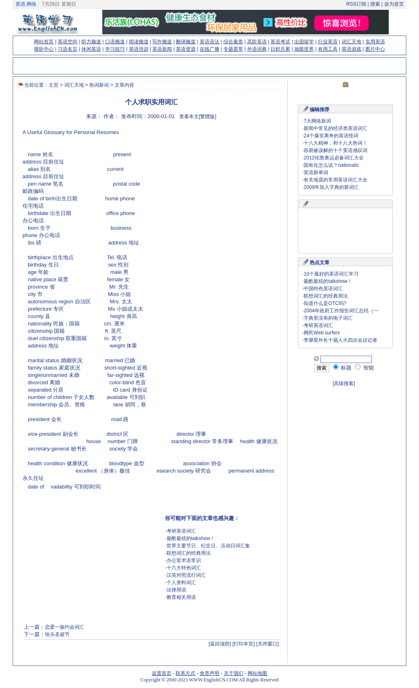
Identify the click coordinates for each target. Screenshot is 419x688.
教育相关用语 (181, 597)
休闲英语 (91, 49)
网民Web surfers (322, 333)
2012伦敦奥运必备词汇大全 (334, 158)
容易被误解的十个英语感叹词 (335, 150)
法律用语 (176, 590)
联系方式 (185, 673)
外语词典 (257, 49)
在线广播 (209, 49)
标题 (342, 368)
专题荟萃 (233, 49)
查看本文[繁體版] (197, 116)
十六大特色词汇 (184, 568)
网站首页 (44, 42)
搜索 (375, 4)
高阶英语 (257, 42)
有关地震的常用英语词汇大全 (335, 180)
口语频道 (115, 42)
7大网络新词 (317, 121)
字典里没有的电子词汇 (328, 318)
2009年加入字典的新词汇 (331, 187)
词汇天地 (351, 42)
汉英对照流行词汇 (186, 575)
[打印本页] (243, 644)
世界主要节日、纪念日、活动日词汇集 (208, 546)
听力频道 (91, 42)
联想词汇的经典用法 (189, 553)
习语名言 (67, 49)
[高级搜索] (344, 383)
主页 (54, 85)
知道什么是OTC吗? (325, 303)
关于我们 (233, 673)
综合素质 (233, 42)
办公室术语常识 (184, 560)
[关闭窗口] (267, 644)
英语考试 (280, 42)
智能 (364, 368)
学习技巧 (115, 49)
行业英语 (328, 42)
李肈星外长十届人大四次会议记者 (340, 340)
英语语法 (209, 42)
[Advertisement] (209, 186)
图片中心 (375, 49)
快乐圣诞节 (57, 634)
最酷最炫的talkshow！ (191, 538)
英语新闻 (162, 49)
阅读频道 (139, 42)
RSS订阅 (356, 4)
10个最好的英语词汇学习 (331, 274)
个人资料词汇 (181, 582)
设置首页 (161, 673)
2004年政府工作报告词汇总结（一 (341, 311)
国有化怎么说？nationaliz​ (331, 165)
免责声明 (209, 673)
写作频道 (162, 42)
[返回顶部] (220, 644)
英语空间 (67, 42)
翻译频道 (186, 42)
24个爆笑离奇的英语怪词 (331, 136)
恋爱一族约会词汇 (65, 627)
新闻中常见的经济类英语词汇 (335, 128)
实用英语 (375, 42)
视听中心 (44, 49)
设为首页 (394, 4)
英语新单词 (316, 172)
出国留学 (304, 42)
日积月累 (280, 49)
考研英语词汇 (181, 531)
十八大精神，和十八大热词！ (335, 143)
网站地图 (257, 673)
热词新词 (99, 85)
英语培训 (139, 49)
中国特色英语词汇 (323, 288)
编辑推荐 (319, 109)
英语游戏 (351, 49)
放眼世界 (304, 49)
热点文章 (319, 262)
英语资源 (186, 49)
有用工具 (328, 49)
